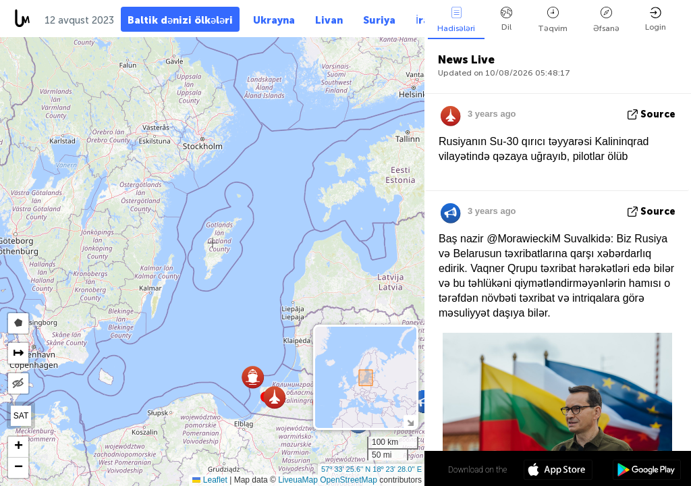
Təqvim (553, 20)
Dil (506, 19)
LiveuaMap (298, 480)
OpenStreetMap (348, 480)
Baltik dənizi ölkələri (180, 20)
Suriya (379, 20)
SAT (20, 416)
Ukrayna (274, 20)
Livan (329, 20)
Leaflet (209, 480)
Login (655, 19)
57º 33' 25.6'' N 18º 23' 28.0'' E (371, 469)
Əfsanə (606, 20)
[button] (424, 401)
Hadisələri (456, 20)
